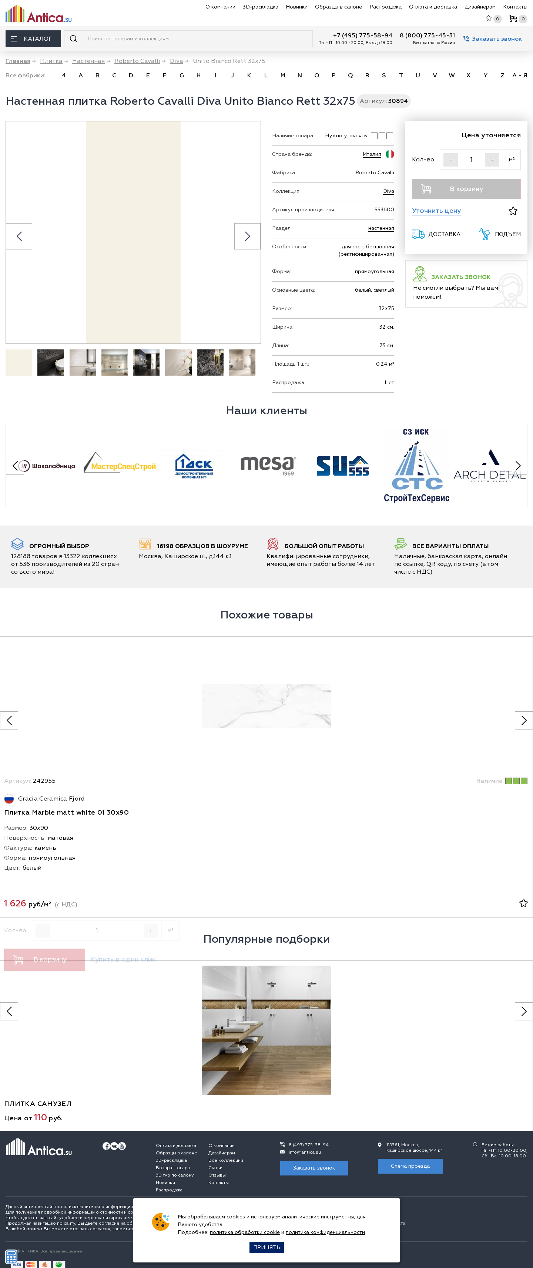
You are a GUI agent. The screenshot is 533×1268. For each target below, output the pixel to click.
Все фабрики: (26, 75)
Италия (372, 154)
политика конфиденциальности (325, 1232)
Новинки (297, 7)
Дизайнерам (480, 7)
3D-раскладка (260, 7)
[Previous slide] (19, 236)
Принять (266, 1247)
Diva (388, 191)
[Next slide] (247, 236)
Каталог (31, 39)
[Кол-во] (471, 159)
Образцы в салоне (338, 7)
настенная (381, 228)
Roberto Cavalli (374, 173)
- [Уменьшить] (450, 160)
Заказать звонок (492, 39)
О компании (220, 7)
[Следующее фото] (524, 720)
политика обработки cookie (245, 1232)
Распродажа (385, 7)
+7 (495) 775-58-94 (362, 35)
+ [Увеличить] (492, 160)
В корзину (452, 189)
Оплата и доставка (433, 7)
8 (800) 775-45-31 (427, 35)
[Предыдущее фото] (9, 720)
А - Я (519, 75)
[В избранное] (513, 211)
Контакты (515, 7)
